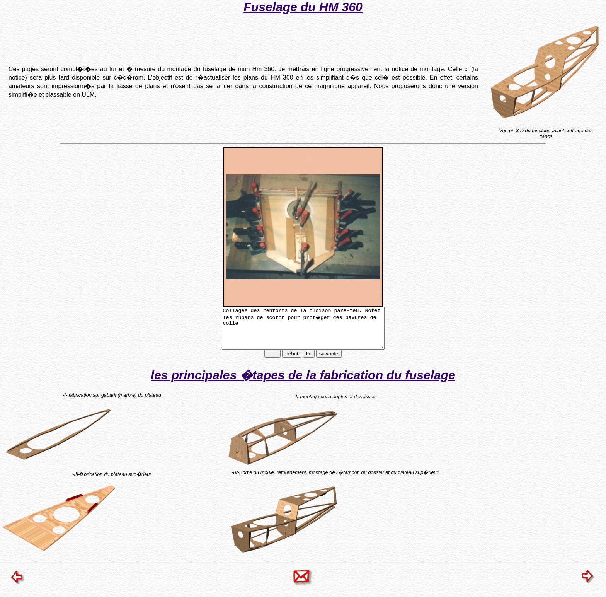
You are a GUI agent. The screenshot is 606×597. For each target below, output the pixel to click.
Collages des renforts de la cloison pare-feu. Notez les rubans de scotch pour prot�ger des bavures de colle (303, 332)
